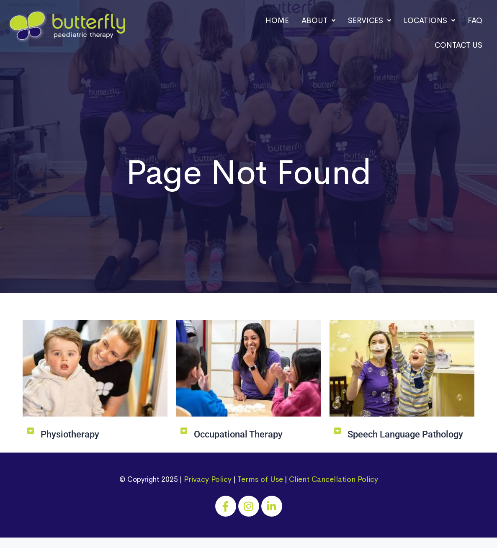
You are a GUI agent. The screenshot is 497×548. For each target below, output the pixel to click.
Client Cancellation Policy (333, 479)
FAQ (475, 20)
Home (277, 20)
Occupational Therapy (238, 434)
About (318, 20)
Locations (429, 20)
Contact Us (458, 45)
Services (369, 20)
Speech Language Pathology (405, 434)
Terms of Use (260, 479)
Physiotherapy (70, 434)
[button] (318, 20)
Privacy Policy (208, 479)
